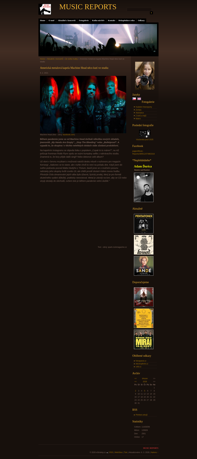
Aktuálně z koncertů (66, 20)
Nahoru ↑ (154, 452)
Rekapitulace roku (127, 20)
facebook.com (68, 135)
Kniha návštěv (98, 20)
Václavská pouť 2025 (144, 139)
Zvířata (138, 110)
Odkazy (141, 20)
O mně (51, 20)
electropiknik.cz (142, 364)
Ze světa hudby (71, 59)
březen (145, 378)
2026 (145, 382)
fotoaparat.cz (141, 361)
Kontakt (111, 20)
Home (42, 20)
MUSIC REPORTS (88, 7)
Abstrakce (140, 113)
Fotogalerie (84, 20)
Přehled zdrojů (141, 415)
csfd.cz (138, 367)
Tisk (125, 452)
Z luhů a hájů (141, 116)
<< (136, 378)
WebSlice (118, 452)
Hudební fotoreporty (144, 107)
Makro (138, 119)
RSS (111, 452)
